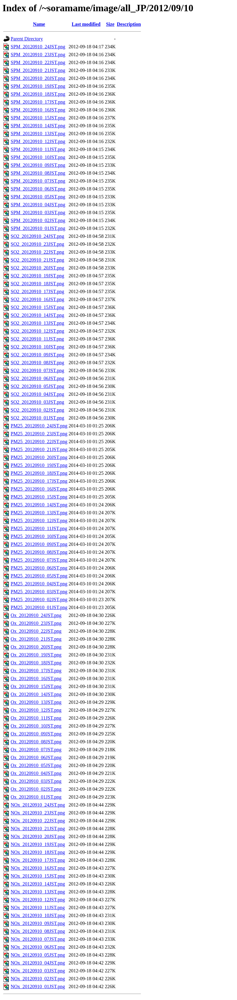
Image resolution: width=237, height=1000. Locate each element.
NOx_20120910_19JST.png (38, 844)
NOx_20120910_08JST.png (38, 931)
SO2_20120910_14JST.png (37, 315)
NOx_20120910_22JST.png (38, 820)
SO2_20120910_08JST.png (37, 362)
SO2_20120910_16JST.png (37, 299)
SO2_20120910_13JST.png (37, 323)
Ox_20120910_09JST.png (36, 733)
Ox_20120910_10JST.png (36, 725)
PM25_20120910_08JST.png (39, 552)
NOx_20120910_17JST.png (38, 860)
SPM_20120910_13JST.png (38, 133)
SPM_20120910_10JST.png (38, 157)
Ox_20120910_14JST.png (36, 694)
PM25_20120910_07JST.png (39, 560)
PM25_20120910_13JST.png (39, 512)
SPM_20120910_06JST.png (38, 188)
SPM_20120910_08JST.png (38, 173)
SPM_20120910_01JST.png (38, 228)
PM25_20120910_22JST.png (39, 441)
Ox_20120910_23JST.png (36, 623)
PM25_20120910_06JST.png (39, 567)
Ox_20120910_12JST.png (36, 710)
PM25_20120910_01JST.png (39, 607)
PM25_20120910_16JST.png (39, 488)
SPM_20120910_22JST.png (38, 62)
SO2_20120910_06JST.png (37, 378)
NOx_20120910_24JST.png (38, 804)
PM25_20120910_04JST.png (39, 583)
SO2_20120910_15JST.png (37, 307)
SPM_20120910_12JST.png (38, 141)
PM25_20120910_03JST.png (39, 591)
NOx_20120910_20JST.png (38, 836)
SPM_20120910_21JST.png (38, 70)
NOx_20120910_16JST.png (38, 868)
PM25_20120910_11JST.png (39, 528)
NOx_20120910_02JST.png (38, 978)
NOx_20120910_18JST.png (38, 852)
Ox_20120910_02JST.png (36, 789)
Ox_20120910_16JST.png (36, 678)
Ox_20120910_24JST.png (36, 615)
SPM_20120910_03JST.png (38, 212)
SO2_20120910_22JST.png (37, 252)
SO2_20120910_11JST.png (37, 338)
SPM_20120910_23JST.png (38, 54)
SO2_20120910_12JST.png (37, 331)
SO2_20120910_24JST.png (37, 236)
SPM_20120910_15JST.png (38, 117)
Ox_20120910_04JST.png (36, 773)
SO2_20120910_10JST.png (37, 346)
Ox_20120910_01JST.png (36, 797)
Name (39, 24)
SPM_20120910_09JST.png (38, 165)
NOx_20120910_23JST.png (38, 812)
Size (110, 24)
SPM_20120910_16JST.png (38, 109)
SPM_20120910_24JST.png (38, 46)
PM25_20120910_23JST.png (39, 433)
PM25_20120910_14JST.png (39, 504)
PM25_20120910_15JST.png (39, 496)
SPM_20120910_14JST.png (38, 125)
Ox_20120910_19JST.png (36, 654)
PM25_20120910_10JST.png (39, 536)
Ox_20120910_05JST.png (36, 765)
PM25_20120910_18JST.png (39, 473)
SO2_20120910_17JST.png (37, 291)
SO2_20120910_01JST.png (37, 417)
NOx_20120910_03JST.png (38, 970)
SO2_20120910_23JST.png (37, 244)
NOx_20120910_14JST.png (38, 883)
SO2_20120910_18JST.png (37, 283)
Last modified (86, 24)
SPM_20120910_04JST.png (38, 204)
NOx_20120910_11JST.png (38, 907)
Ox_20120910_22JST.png (36, 631)
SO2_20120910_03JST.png (37, 402)
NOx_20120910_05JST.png (38, 954)
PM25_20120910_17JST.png (39, 481)
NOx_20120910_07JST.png (38, 939)
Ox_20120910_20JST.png (36, 646)
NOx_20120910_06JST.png (38, 947)
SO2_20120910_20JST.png (37, 267)
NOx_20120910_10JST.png (38, 915)
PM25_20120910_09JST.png (39, 544)
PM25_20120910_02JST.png (39, 599)
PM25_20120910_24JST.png (39, 425)
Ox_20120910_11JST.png (36, 718)
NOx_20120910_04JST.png (38, 962)
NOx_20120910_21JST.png (38, 828)
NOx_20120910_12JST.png (38, 899)
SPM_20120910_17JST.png (38, 101)
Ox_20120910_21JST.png (36, 639)
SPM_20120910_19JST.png (38, 86)
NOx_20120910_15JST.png (38, 875)
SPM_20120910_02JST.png (38, 220)
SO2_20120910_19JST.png (37, 275)
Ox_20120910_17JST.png (36, 670)
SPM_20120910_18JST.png (38, 94)
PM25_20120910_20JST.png (39, 457)
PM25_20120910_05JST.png (39, 575)
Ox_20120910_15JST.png (36, 686)
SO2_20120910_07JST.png (37, 370)
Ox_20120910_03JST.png (36, 781)
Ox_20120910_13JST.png (36, 702)
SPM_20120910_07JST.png (38, 180)
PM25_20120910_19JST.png (39, 465)
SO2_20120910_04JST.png (37, 394)
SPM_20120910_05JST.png (38, 196)
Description (129, 24)
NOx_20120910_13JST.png (38, 891)
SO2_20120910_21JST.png (37, 259)
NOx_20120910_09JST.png (38, 923)
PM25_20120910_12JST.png (39, 520)
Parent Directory (27, 38)
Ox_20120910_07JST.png (36, 749)
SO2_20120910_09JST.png (37, 354)
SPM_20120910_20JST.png (38, 78)
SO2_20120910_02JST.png (37, 410)
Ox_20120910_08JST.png (36, 741)
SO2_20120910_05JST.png (37, 386)
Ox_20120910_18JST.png (36, 662)
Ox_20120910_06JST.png (36, 757)
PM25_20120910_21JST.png (39, 449)
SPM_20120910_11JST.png (38, 149)
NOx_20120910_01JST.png (38, 986)
